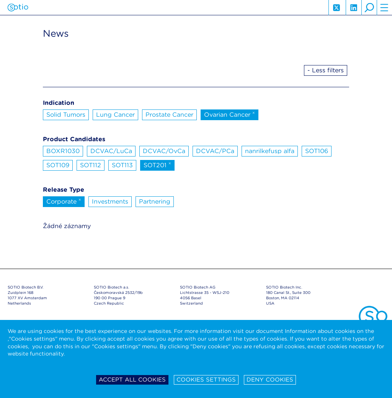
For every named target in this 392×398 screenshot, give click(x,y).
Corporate (63, 201)
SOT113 (122, 165)
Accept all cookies (132, 379)
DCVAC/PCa (215, 151)
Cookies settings (206, 379)
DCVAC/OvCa (164, 151)
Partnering (154, 201)
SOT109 (57, 165)
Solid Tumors (65, 114)
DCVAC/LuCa (111, 151)
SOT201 (157, 164)
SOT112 (90, 165)
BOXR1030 (63, 151)
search (369, 7)
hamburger (384, 7)
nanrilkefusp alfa (269, 151)
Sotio (18, 7)
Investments (110, 201)
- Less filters (325, 70)
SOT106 (316, 151)
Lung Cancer (115, 114)
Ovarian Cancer (229, 114)
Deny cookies (270, 379)
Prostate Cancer (169, 114)
